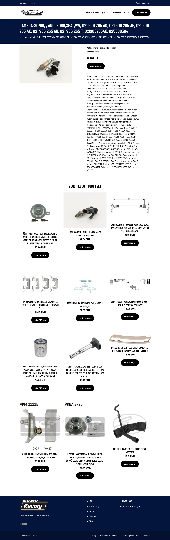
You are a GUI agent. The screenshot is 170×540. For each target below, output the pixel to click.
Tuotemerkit (103, 48)
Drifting (116, 12)
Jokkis (105, 12)
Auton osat (141, 12)
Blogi (127, 12)
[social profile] (37, 3)
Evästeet (115, 535)
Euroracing (92, 12)
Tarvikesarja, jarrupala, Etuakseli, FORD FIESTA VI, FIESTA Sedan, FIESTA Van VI (40, 305)
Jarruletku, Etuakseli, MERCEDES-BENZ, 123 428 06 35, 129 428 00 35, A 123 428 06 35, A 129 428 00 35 (130, 228)
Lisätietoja (95, 66)
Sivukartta (145, 535)
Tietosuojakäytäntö (130, 535)
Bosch (113, 48)
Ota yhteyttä (104, 535)
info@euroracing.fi (142, 3)
